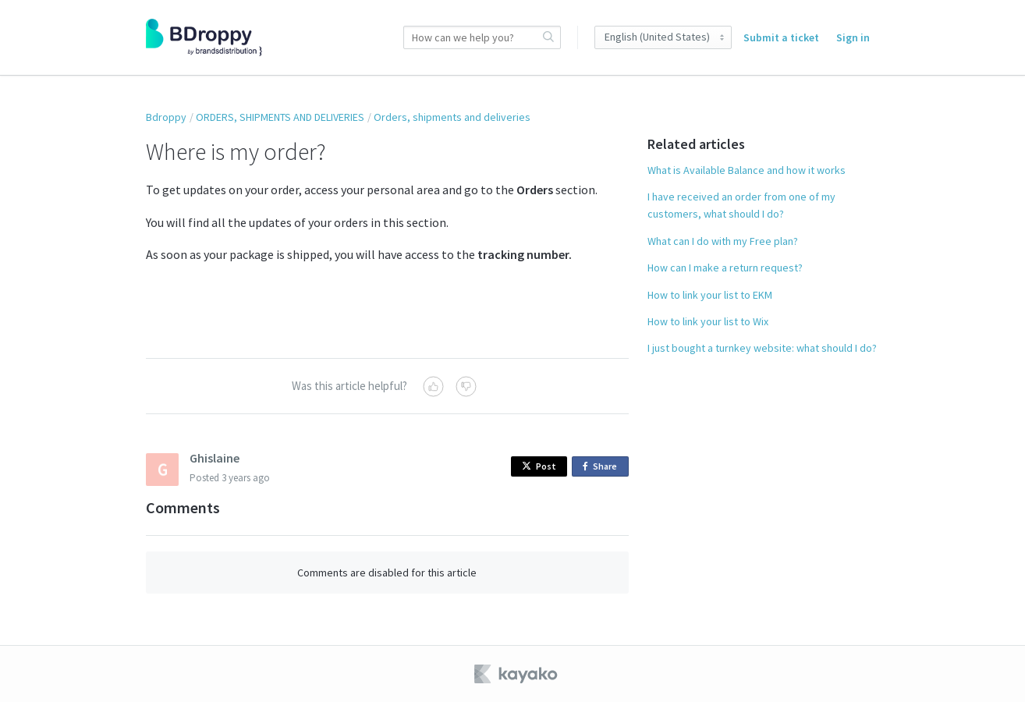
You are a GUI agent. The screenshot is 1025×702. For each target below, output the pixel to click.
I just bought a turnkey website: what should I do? (762, 348)
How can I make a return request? (725, 268)
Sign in (853, 37)
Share (602, 467)
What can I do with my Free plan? (722, 241)
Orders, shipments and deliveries (452, 117)
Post (539, 466)
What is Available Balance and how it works (746, 170)
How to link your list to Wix (707, 321)
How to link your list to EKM (709, 295)
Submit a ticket (781, 37)
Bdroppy (166, 117)
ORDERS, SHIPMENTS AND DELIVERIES (280, 117)
